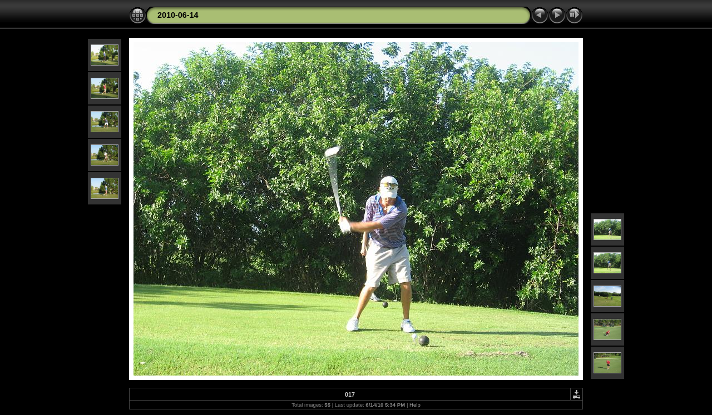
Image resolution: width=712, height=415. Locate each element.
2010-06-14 (178, 15)
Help (415, 405)
